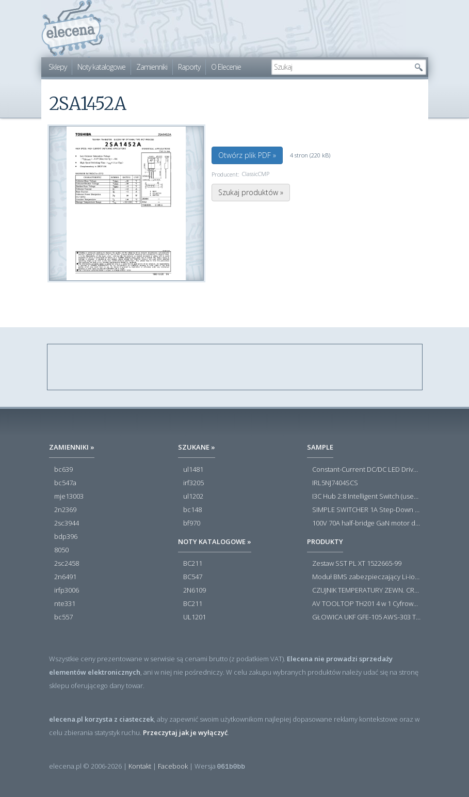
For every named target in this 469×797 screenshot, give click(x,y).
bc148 (192, 510)
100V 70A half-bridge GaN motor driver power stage (366, 523)
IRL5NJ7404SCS (335, 483)
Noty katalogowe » (214, 541)
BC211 (192, 564)
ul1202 (193, 496)
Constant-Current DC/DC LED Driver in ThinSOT (366, 470)
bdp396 (65, 537)
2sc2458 (66, 564)
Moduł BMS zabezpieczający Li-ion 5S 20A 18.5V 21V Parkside (366, 577)
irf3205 (193, 483)
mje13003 (69, 496)
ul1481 (193, 470)
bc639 (63, 470)
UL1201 (194, 617)
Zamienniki (151, 67)
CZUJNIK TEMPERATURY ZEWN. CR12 (366, 590)
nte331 (64, 604)
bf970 (191, 523)
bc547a (65, 483)
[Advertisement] (235, 367)
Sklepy (57, 67)
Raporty (189, 67)
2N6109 (194, 590)
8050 (61, 550)
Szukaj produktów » (250, 192)
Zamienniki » (71, 447)
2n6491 (65, 577)
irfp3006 (66, 590)
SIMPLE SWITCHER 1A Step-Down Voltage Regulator (366, 510)
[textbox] (341, 67)
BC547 (192, 577)
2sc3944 (66, 523)
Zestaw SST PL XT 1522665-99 (356, 564)
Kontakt (139, 766)
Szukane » (196, 447)
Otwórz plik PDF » (247, 155)
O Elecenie (226, 67)
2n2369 (65, 510)
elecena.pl (72, 28)
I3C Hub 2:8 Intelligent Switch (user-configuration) (366, 496)
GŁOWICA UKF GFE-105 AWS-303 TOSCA (366, 617)
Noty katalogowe (101, 67)
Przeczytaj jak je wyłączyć (185, 732)
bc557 (63, 617)
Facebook (173, 766)
